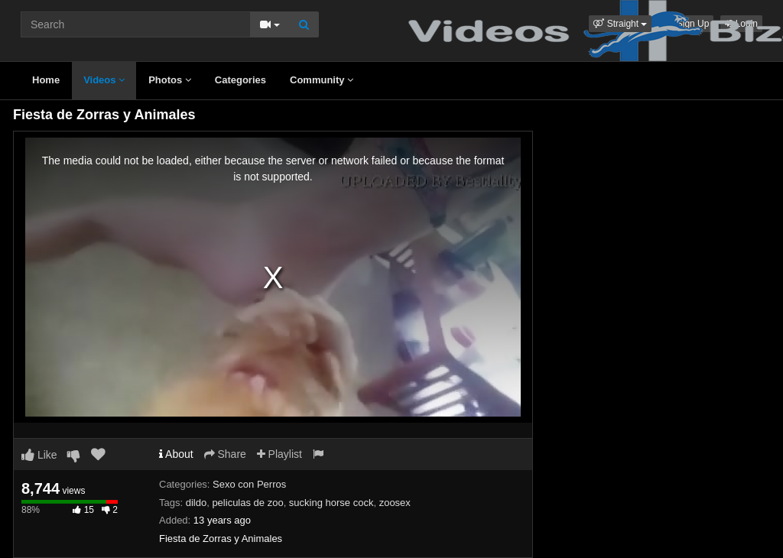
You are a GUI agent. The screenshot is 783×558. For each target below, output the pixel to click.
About (176, 454)
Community (321, 80)
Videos (104, 80)
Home (46, 80)
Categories (240, 80)
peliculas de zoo (247, 502)
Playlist (279, 454)
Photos (169, 80)
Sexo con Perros (249, 484)
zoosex (395, 502)
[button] (620, 23)
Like (39, 455)
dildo (196, 502)
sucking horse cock (331, 502)
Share (225, 454)
